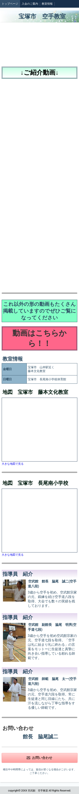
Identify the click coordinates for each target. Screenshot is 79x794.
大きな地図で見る (13, 463)
